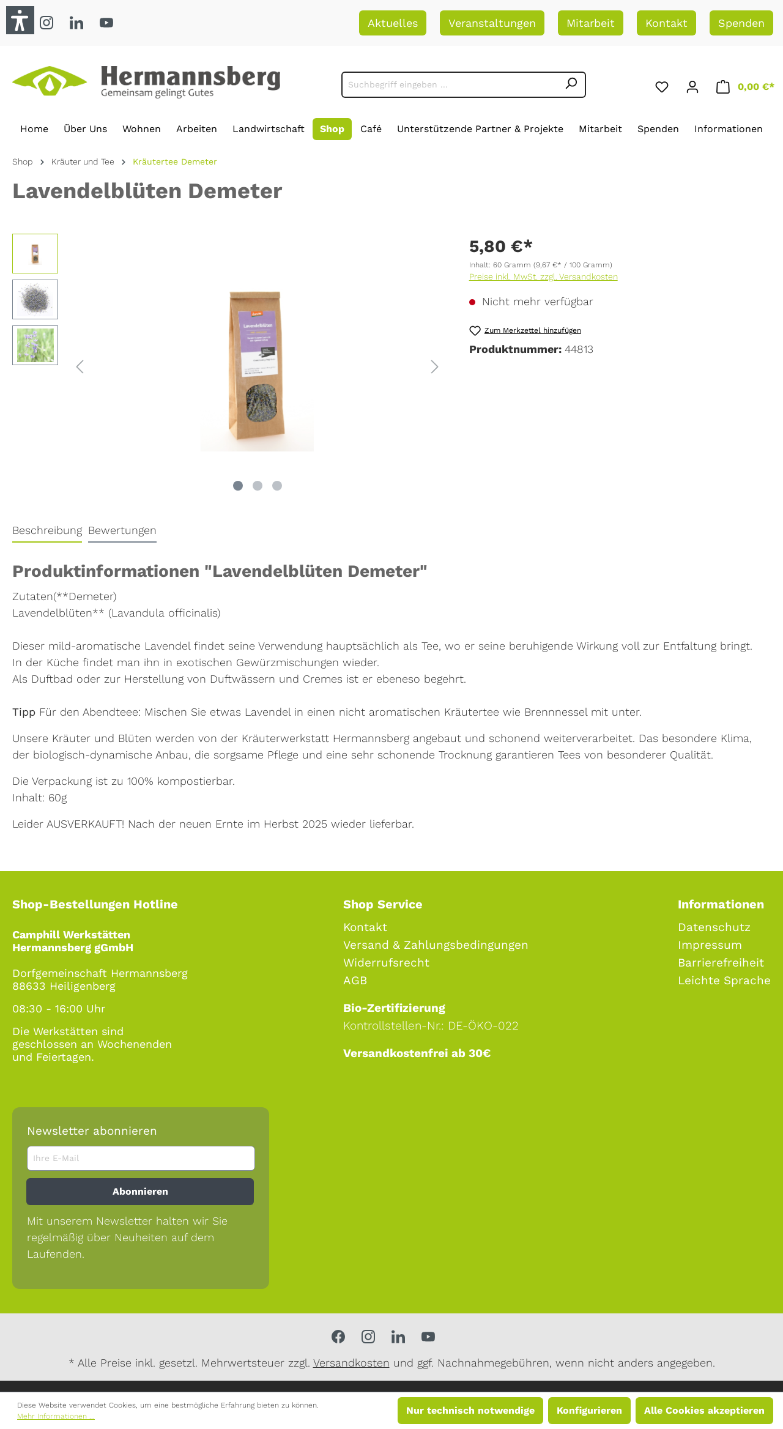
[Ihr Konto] (692, 84)
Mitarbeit (590, 23)
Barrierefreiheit (721, 963)
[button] (20, 20)
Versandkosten (351, 1362)
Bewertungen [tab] (122, 530)
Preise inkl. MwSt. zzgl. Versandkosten (543, 276)
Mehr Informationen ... (56, 1416)
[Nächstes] (435, 365)
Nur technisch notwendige (470, 1410)
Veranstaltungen (492, 23)
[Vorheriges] (79, 365)
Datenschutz (714, 927)
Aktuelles (393, 23)
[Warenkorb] (745, 84)
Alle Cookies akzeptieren (704, 1410)
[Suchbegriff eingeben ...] (449, 85)
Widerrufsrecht (386, 963)
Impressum (710, 945)
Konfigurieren (589, 1410)
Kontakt (666, 23)
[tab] (47, 531)
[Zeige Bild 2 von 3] (257, 486)
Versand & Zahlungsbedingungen (436, 945)
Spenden (741, 23)
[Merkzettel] (662, 84)
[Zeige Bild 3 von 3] (277, 486)
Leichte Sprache (724, 980)
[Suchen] (571, 85)
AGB (355, 980)
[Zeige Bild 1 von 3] (238, 486)
